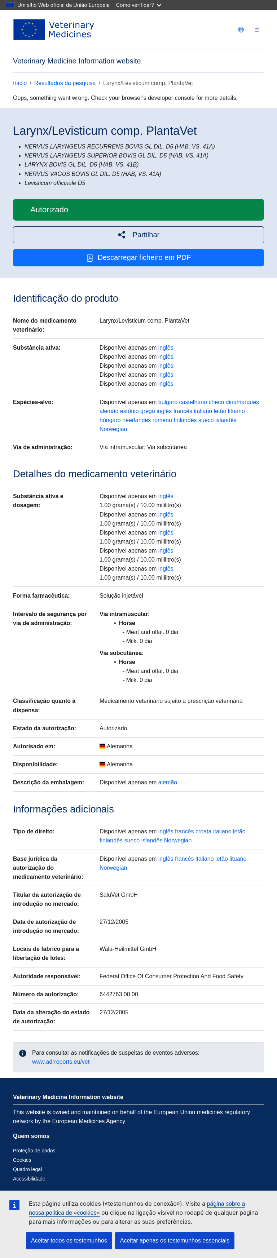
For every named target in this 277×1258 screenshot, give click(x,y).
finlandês (185, 420)
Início (20, 83)
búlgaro (167, 402)
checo (216, 402)
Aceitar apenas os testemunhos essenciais (174, 1240)
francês (182, 411)
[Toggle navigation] (257, 30)
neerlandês (136, 420)
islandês (226, 420)
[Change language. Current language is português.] (241, 30)
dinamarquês (242, 402)
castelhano (193, 402)
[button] (138, 234)
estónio (129, 411)
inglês (165, 348)
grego (147, 411)
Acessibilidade (29, 1179)
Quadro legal (27, 1169)
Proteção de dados (34, 1150)
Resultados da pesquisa (65, 83)
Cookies (22, 1160)
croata (203, 831)
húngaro (110, 420)
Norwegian (113, 429)
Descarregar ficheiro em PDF (138, 257)
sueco (206, 420)
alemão (109, 411)
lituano (236, 411)
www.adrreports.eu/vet (60, 1062)
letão (220, 411)
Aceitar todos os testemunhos (69, 1240)
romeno (162, 420)
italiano (203, 411)
